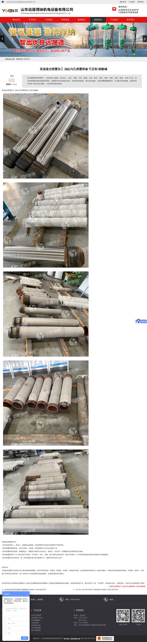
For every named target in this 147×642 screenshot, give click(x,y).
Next (145, 38)
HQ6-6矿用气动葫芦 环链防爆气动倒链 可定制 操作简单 (26, 589)
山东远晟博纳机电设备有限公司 (52, 638)
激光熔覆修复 (36, 620)
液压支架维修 (36, 628)
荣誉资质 (65, 20)
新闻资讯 (98, 20)
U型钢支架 (35, 623)
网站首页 (123, 2)
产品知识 (114, 20)
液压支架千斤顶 (36, 618)
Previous (2, 38)
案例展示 (82, 20)
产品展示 (132, 2)
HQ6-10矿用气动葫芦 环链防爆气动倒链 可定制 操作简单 (98, 589)
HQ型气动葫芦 (36, 615)
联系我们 (141, 2)
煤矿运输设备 (36, 630)
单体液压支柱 (36, 625)
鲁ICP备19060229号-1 (88, 638)
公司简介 (32, 20)
